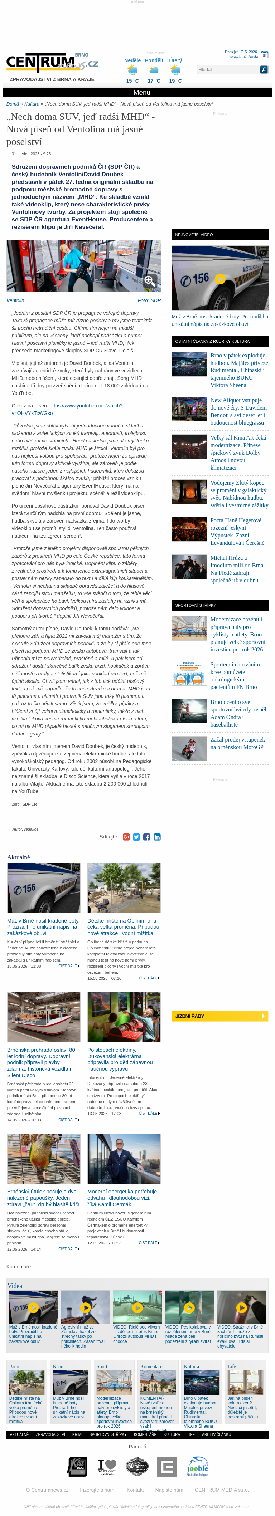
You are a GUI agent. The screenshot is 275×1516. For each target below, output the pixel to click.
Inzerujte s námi (97, 1490)
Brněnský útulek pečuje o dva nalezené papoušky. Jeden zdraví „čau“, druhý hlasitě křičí (43, 1198)
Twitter (136, 837)
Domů (12, 104)
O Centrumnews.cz (47, 1490)
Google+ (126, 837)
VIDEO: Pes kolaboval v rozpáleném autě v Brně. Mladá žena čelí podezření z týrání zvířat (188, 1334)
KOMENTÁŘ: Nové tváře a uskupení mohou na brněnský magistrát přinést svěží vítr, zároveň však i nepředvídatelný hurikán (157, 1417)
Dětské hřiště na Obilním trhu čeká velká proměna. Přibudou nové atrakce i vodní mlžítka (123, 927)
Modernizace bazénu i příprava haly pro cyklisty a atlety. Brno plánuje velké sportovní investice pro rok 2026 (238, 634)
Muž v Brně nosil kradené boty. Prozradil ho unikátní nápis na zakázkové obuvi (43, 927)
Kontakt (135, 1490)
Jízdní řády (220, 1017)
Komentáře (145, 1435)
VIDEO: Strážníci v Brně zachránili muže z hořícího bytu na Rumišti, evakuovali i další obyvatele (241, 1336)
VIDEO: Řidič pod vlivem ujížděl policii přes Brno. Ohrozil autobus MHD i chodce (136, 1334)
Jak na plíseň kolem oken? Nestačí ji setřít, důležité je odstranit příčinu (243, 1407)
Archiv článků (216, 1435)
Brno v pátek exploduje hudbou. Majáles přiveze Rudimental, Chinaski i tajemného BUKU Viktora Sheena (239, 370)
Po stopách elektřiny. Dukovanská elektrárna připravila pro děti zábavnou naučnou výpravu (120, 1059)
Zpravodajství (50, 1435)
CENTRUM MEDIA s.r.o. (222, 1490)
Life (191, 1435)
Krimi (77, 1435)
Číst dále (67, 966)
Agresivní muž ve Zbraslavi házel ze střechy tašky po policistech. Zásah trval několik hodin (83, 1336)
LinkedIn (157, 837)
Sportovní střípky (108, 1435)
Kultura (31, 104)
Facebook (146, 837)
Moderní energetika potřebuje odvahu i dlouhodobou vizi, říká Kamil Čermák (122, 1198)
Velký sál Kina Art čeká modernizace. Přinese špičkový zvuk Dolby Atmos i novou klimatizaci (238, 452)
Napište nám (169, 1490)
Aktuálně (19, 1435)
